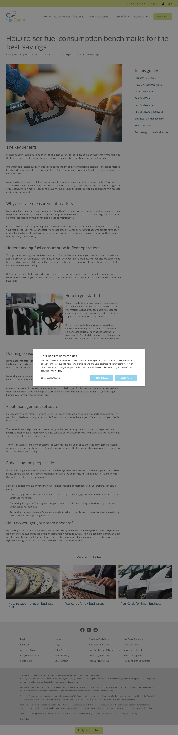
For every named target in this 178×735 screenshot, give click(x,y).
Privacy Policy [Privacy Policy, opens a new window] (56, 370)
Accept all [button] (126, 378)
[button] (50, 378)
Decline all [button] (100, 378)
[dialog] (89, 367)
